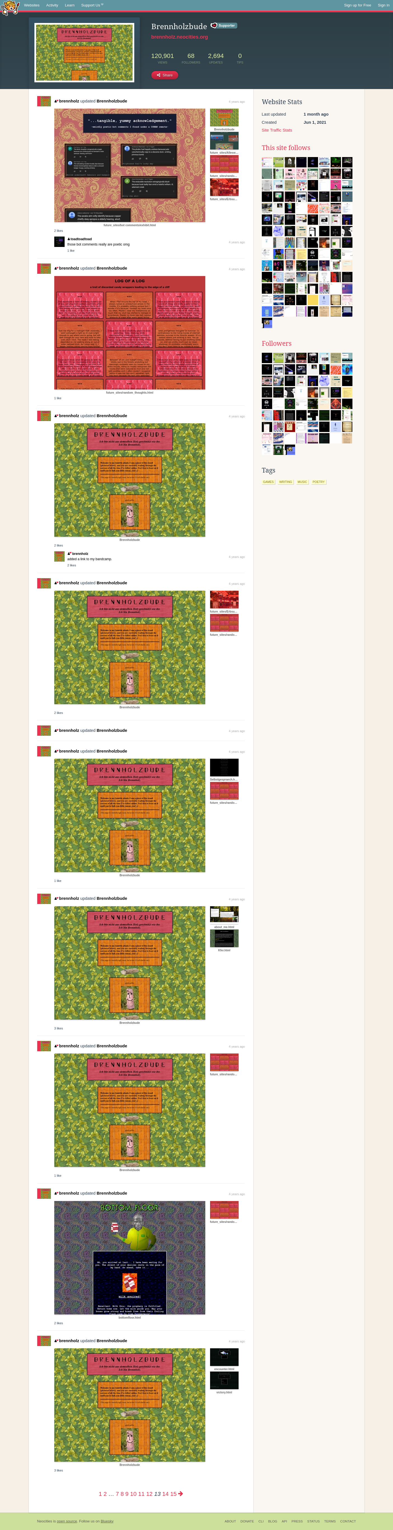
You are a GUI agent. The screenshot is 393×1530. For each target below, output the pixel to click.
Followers (276, 343)
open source (67, 1521)
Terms (330, 1521)
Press (297, 1521)
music (302, 481)
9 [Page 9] (126, 1494)
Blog (272, 1521)
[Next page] (180, 1494)
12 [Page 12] (149, 1494)
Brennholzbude (112, 101)
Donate (247, 1521)
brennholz (67, 101)
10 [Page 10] (133, 1494)
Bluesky (107, 1521)
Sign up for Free (357, 5)
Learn (70, 5)
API (284, 1521)
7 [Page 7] (117, 1494)
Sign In (384, 5)
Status (313, 1521)
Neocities (44, 1521)
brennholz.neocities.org (179, 37)
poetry (319, 481)
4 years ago (237, 101)
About (230, 1521)
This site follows (286, 147)
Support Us (92, 5)
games (268, 481)
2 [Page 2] (105, 1494)
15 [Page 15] (173, 1494)
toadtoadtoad (80, 239)
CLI (260, 1521)
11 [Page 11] (141, 1494)
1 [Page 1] (100, 1494)
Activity (52, 5)
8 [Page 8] (122, 1494)
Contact (348, 1521)
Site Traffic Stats (277, 130)
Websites (31, 5)
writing (285, 481)
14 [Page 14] (165, 1494)
